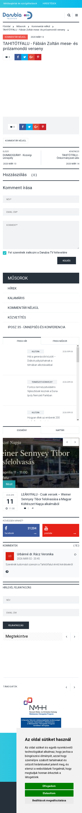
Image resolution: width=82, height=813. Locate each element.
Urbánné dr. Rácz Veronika (35, 554)
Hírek (12, 288)
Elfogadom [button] (49, 786)
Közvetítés (17, 317)
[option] (41, 474)
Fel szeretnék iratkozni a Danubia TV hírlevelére (36, 252)
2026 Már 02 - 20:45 (28, 558)
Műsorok (18, 278)
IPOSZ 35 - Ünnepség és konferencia (36, 327)
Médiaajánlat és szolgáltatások (20, 3)
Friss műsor (60, 341)
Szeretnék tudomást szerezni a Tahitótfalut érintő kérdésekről (39, 564)
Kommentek (10, 545)
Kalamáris (16, 298)
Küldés (67, 260)
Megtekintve (16, 636)
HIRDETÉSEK (49, 3)
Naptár (60, 430)
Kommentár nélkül (15, 37)
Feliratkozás (16, 625)
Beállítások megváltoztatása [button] (49, 800)
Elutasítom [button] (49, 793)
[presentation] (23, 263)
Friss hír (22, 341)
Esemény (22, 430)
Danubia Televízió (17, 15)
